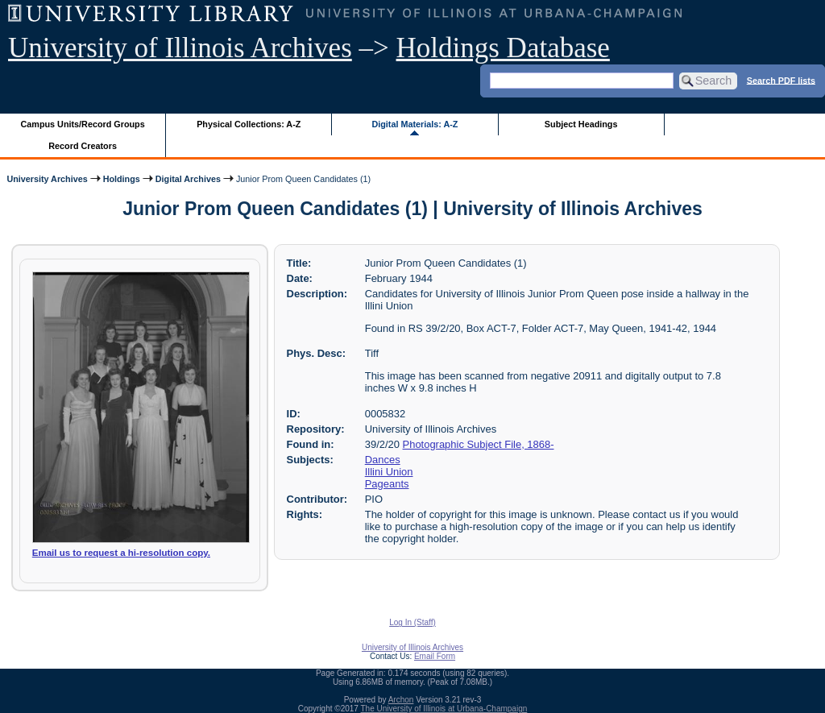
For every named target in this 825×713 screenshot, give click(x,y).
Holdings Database (503, 48)
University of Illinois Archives (180, 48)
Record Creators (82, 146)
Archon (401, 699)
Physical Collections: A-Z (249, 124)
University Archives (46, 179)
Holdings (121, 179)
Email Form (434, 656)
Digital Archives (188, 179)
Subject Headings (581, 124)
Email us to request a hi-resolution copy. (121, 553)
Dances (382, 460)
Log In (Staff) (412, 622)
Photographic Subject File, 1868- (478, 444)
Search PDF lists (781, 80)
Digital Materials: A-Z (414, 124)
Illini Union (389, 472)
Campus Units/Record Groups (83, 124)
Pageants (387, 484)
